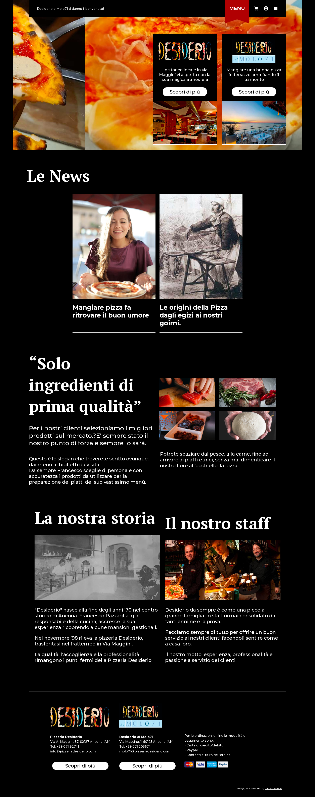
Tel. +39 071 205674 (135, 746)
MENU (237, 8)
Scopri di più (254, 92)
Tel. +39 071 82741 (64, 746)
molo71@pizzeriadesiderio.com (145, 751)
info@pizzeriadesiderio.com (73, 751)
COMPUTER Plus (273, 788)
